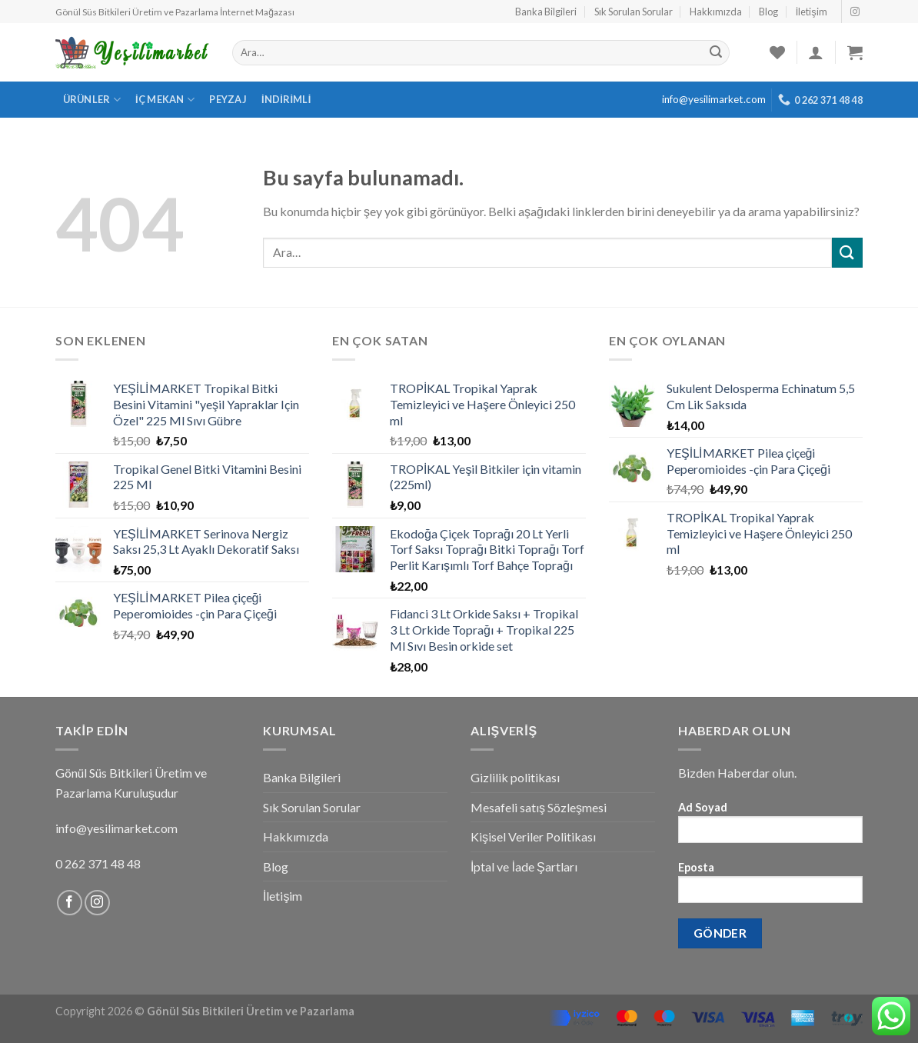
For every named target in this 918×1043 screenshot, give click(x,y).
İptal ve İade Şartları (524, 866)
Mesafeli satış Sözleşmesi (539, 807)
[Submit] (847, 253)
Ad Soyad (770, 827)
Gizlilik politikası (515, 777)
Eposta (770, 887)
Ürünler (92, 99)
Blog (768, 11)
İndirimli (286, 99)
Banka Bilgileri (546, 11)
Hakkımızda (716, 11)
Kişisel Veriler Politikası (533, 836)
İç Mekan (165, 99)
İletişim (811, 11)
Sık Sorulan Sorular (633, 11)
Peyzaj (228, 99)
